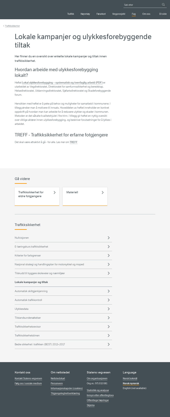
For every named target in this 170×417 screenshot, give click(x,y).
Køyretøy (85, 13)
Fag (134, 13)
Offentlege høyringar (98, 400)
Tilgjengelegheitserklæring (65, 393)
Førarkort (101, 13)
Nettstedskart (58, 378)
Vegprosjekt (118, 13)
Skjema (90, 405)
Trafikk (70, 13)
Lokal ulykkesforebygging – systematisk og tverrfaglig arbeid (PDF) (62, 82)
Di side (163, 13)
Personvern (57, 383)
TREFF (73, 142)
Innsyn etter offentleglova (100, 395)
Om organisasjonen (97, 378)
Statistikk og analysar (98, 390)
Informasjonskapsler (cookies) (67, 388)
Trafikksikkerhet (12, 26)
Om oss (146, 13)
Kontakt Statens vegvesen (28, 378)
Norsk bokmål (130, 378)
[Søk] (163, 4)
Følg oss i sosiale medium (28, 383)
